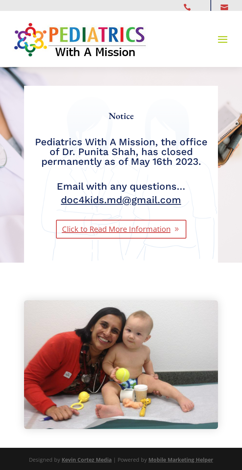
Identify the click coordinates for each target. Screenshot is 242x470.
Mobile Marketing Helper (180, 459)
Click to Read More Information (116, 229)
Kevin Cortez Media (87, 459)
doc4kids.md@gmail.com (121, 199)
